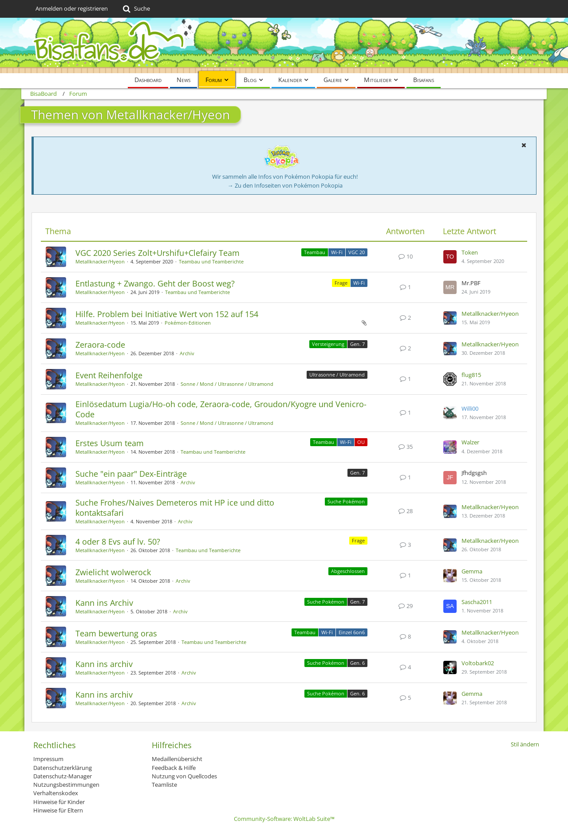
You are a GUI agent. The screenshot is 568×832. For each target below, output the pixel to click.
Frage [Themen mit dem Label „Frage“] (341, 282)
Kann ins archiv (104, 664)
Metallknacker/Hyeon (100, 261)
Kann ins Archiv (104, 602)
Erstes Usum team (109, 443)
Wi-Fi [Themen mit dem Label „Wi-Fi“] (337, 252)
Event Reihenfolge (108, 375)
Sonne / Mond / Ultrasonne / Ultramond (227, 384)
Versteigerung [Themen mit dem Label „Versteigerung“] (328, 344)
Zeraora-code (100, 344)
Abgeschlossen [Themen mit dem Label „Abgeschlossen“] (348, 571)
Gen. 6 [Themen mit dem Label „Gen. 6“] (357, 662)
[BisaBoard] (284, 45)
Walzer (470, 442)
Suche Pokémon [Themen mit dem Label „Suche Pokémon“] (346, 501)
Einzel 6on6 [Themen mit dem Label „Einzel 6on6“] (352, 632)
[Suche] (135, 9)
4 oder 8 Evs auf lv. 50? (117, 541)
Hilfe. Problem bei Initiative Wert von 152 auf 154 (166, 314)
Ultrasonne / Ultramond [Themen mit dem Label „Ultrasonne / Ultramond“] (337, 374)
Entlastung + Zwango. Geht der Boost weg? (155, 283)
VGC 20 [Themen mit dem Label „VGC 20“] (356, 252)
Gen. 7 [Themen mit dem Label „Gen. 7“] (357, 344)
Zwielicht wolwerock (113, 572)
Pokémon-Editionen (188, 322)
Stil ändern (525, 744)
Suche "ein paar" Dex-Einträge (131, 473)
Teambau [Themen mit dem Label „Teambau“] (314, 252)
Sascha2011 (477, 602)
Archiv (187, 353)
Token (470, 252)
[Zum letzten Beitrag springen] (450, 257)
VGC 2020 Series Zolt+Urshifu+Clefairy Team (157, 252)
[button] (523, 145)
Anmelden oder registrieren (72, 8)
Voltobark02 (478, 663)
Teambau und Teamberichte (211, 261)
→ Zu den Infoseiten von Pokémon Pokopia (285, 185)
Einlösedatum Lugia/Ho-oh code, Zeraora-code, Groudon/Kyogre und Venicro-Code (221, 409)
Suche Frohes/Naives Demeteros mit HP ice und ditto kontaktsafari (174, 507)
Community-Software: (284, 819)
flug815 (471, 375)
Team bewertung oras (116, 633)
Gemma (472, 571)
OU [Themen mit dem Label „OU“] (361, 442)
